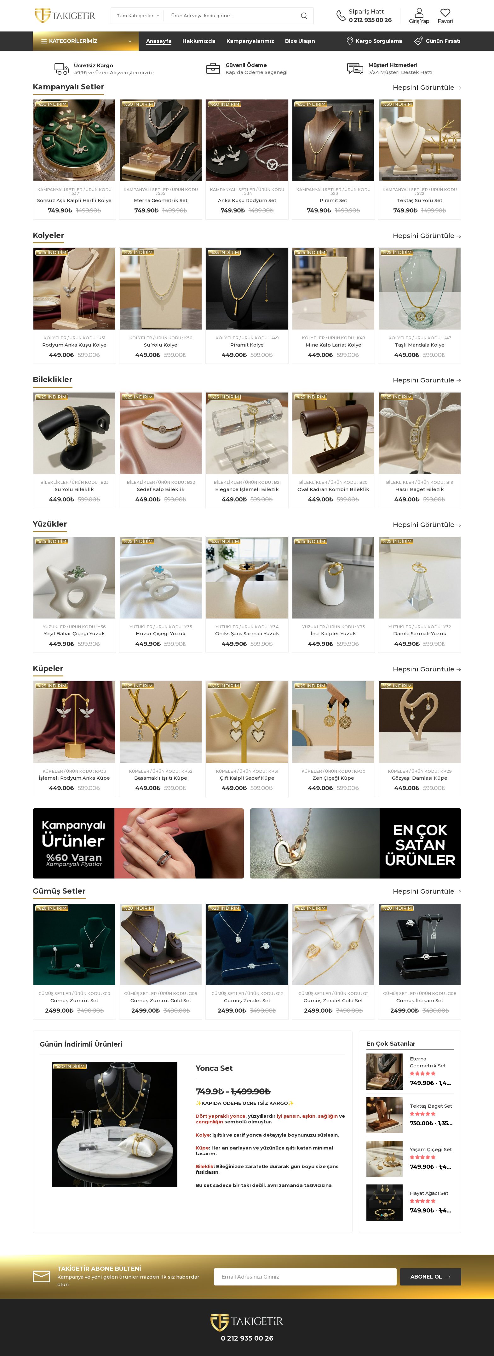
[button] (86, 41)
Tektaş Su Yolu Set (419, 200)
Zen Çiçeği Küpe (333, 778)
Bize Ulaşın (300, 41)
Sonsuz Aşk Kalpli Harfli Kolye (74, 200)
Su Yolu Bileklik (74, 489)
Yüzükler (54, 627)
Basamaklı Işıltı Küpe (160, 778)
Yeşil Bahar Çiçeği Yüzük (74, 633)
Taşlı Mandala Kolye (420, 345)
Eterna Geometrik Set (160, 200)
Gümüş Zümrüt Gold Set (160, 1000)
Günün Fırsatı (437, 41)
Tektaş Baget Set (431, 1106)
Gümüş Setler (54, 994)
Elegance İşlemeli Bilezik (247, 489)
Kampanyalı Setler (60, 190)
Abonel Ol (426, 1277)
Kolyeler (54, 338)
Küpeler (53, 772)
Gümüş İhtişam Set (419, 1000)
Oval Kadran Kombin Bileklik (333, 489)
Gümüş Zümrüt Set (74, 1000)
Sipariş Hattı (367, 11)
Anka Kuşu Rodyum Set (247, 200)
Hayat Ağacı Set (429, 1193)
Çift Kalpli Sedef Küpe (247, 778)
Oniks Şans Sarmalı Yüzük (247, 633)
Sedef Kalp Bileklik (161, 489)
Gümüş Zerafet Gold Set (333, 1000)
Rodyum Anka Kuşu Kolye (74, 345)
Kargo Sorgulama (374, 41)
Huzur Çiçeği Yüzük (161, 633)
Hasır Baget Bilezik (419, 489)
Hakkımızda (198, 41)
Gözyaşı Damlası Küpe (419, 778)
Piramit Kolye (247, 345)
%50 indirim (52, 104)
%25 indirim (51, 252)
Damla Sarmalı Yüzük (419, 633)
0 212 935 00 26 (370, 20)
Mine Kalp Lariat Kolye (333, 345)
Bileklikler (54, 483)
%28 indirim (52, 908)
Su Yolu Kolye (160, 345)
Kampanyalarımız (250, 41)
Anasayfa (159, 41)
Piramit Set (333, 200)
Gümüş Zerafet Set (247, 1000)
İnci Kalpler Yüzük (333, 633)
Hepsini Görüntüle (427, 87)
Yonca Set (214, 1068)
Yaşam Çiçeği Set (431, 1149)
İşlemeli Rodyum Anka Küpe (74, 778)
